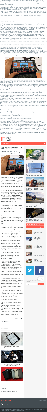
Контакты (40, 400)
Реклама (44, 400)
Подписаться (41, 284)
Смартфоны (6, 321)
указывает (41, 8)
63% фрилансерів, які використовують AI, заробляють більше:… (39, 254)
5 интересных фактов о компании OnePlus (11, 382)
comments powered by (9, 391)
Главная (16, 148)
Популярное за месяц (35, 227)
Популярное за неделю (35, 224)
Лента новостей (9, 148)
